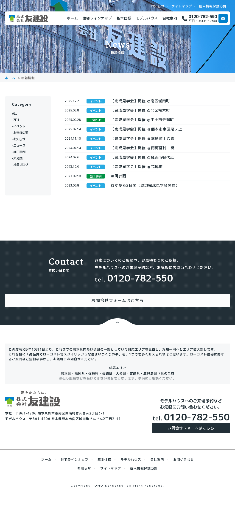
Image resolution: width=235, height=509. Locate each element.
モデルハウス (147, 18)
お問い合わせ (183, 471)
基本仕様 (124, 18)
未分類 (19, 158)
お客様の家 (22, 132)
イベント (21, 126)
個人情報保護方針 (213, 6)
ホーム (72, 18)
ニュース (21, 145)
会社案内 (169, 18)
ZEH (17, 120)
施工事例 (21, 152)
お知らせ (158, 6)
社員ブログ (22, 164)
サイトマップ (181, 6)
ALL (17, 113)
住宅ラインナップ (97, 18)
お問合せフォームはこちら (191, 439)
